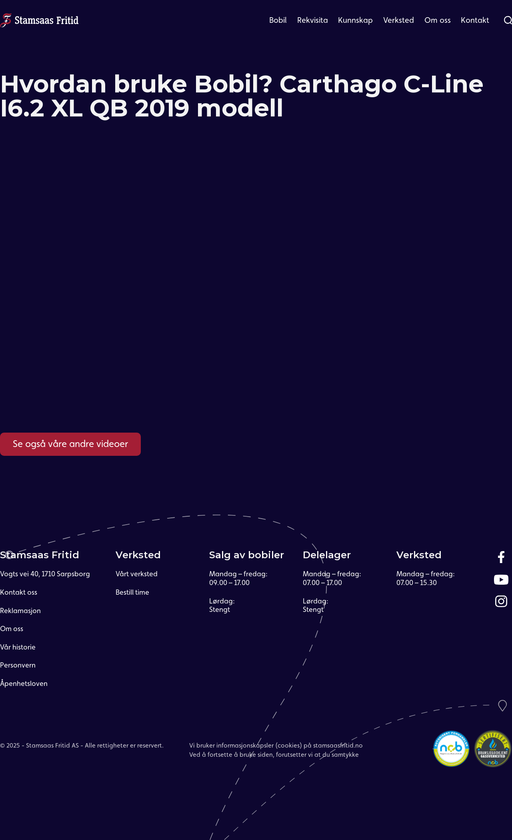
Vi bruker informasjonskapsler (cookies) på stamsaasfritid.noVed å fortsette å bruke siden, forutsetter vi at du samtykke (276, 750)
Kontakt (475, 20)
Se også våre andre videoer (70, 443)
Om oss (437, 20)
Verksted (398, 20)
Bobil (278, 20)
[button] (278, 20)
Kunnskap (355, 20)
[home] (39, 19)
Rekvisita (312, 20)
